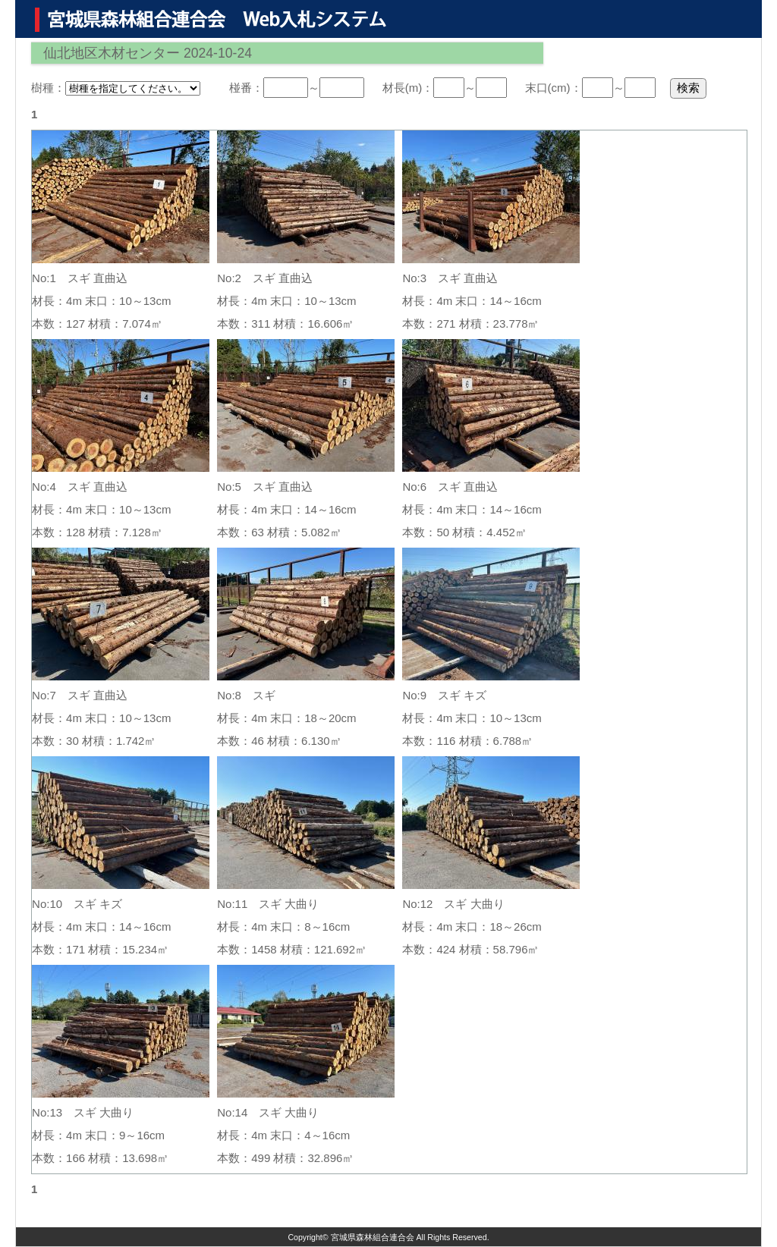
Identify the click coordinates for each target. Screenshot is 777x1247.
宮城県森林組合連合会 (372, 1237)
